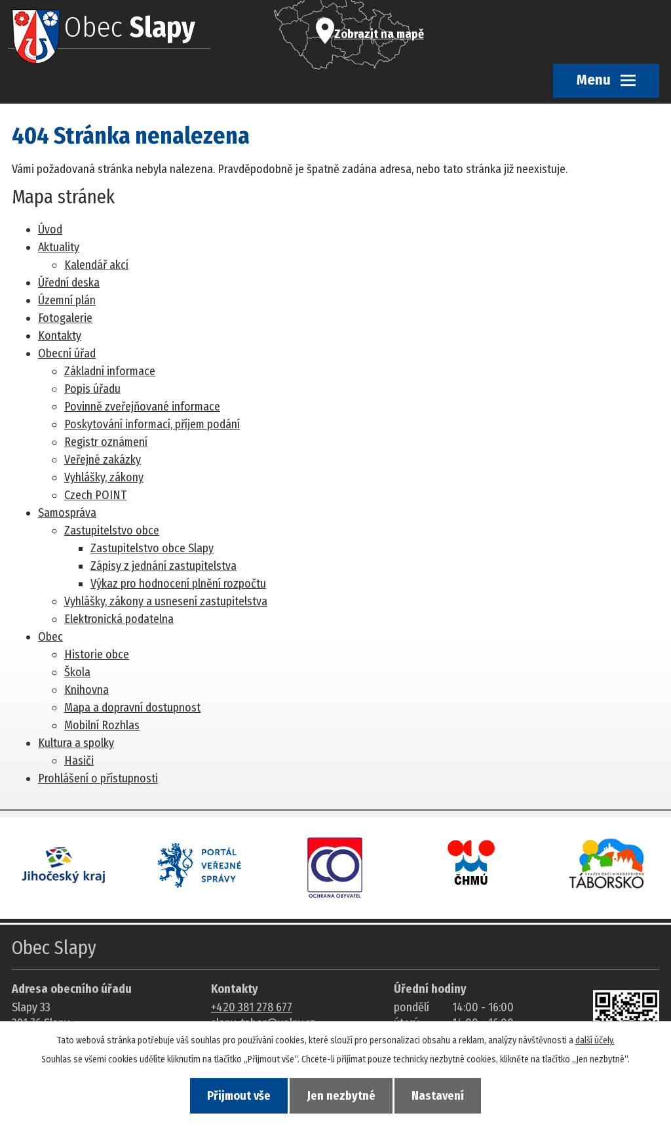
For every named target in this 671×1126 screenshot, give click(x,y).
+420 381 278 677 (251, 1007)
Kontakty (59, 336)
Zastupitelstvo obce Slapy (152, 548)
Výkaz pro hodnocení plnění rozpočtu (178, 583)
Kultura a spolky (76, 743)
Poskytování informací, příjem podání (152, 424)
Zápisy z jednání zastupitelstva (163, 566)
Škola (77, 672)
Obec (50, 637)
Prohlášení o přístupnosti (98, 778)
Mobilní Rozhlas (102, 725)
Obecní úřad (67, 353)
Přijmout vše (238, 1096)
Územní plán (67, 300)
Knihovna (86, 690)
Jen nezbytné (341, 1096)
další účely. (595, 1039)
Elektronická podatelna (119, 619)
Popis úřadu (92, 389)
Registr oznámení (105, 442)
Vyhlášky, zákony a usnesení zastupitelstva (165, 601)
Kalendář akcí (96, 265)
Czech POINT (95, 495)
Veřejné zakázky (102, 459)
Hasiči (79, 761)
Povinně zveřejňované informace (142, 406)
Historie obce (96, 654)
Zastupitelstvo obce (111, 530)
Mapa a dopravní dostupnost (132, 707)
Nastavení (439, 1096)
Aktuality (58, 247)
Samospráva (67, 513)
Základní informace (109, 371)
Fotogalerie (65, 318)
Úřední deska (69, 282)
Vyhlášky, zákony (104, 477)
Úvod (50, 229)
